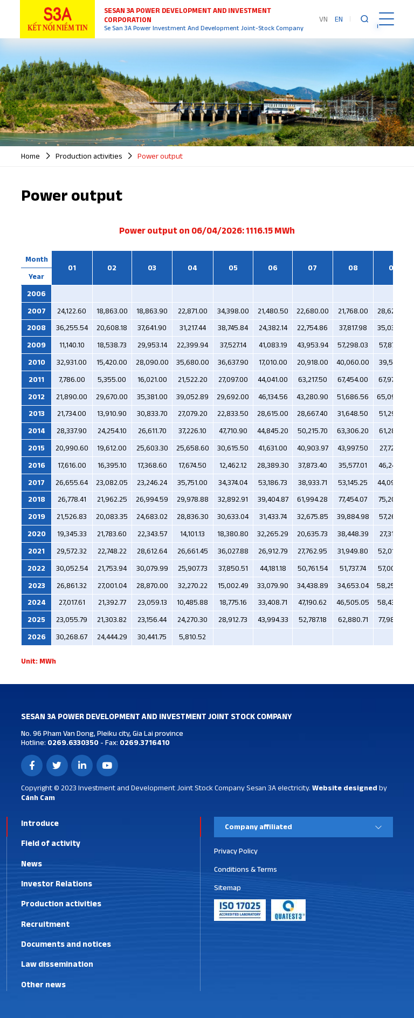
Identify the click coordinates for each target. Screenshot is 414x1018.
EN (339, 19)
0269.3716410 (144, 742)
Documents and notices (66, 943)
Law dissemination (57, 963)
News (31, 863)
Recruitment (45, 923)
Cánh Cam (38, 797)
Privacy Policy (236, 850)
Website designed (344, 787)
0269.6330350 (72, 742)
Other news (43, 984)
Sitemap (227, 887)
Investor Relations (56, 883)
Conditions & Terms (245, 869)
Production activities (61, 903)
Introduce (40, 823)
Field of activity (50, 843)
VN (323, 19)
